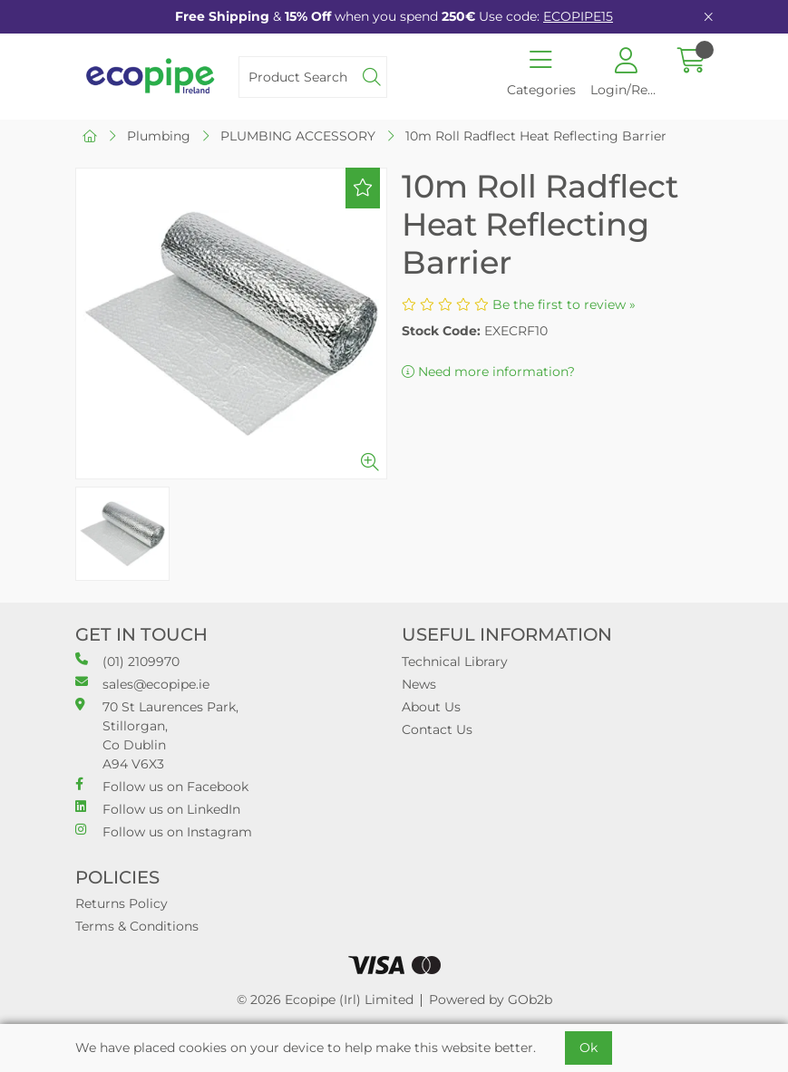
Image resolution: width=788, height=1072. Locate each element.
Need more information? (488, 371)
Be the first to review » (564, 304)
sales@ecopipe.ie (142, 683)
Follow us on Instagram (163, 831)
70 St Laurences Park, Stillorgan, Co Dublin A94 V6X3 (156, 735)
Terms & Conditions (137, 926)
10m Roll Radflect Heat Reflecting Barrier (535, 136)
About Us (431, 707)
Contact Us (437, 729)
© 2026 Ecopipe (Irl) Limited (325, 999)
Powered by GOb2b (490, 999)
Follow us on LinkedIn (157, 808)
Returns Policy (121, 903)
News (419, 684)
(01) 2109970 (127, 661)
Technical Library (455, 661)
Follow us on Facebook (161, 786)
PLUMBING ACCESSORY (297, 136)
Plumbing (158, 136)
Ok (588, 1047)
